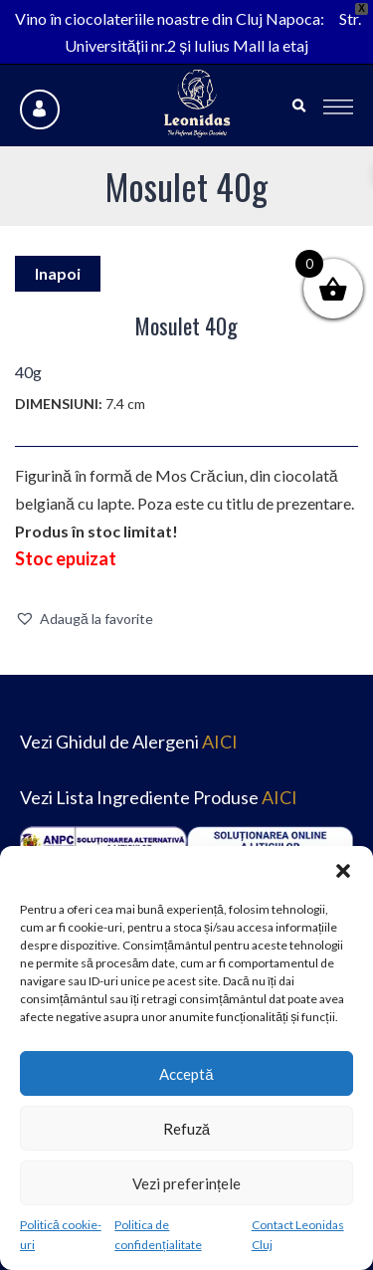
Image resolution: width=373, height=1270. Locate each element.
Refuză (186, 1129)
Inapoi (58, 273)
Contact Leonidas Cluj (298, 1234)
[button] (343, 871)
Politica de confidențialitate (157, 1234)
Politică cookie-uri (60, 1234)
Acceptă (186, 1074)
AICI (220, 741)
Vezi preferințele (186, 1183)
